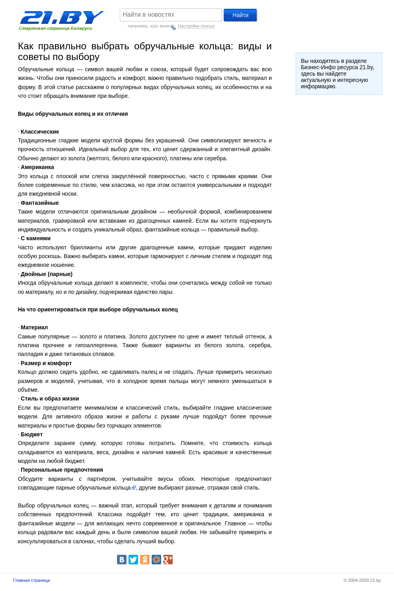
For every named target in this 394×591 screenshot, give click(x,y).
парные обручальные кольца (93, 487)
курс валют (161, 25)
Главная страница (31, 580)
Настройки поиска (196, 25)
